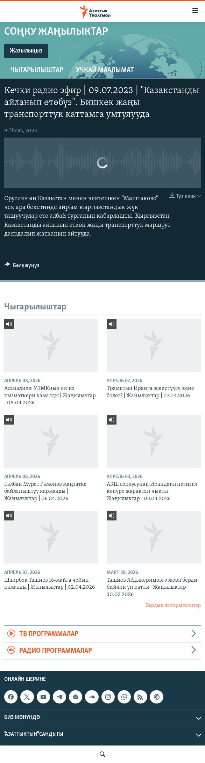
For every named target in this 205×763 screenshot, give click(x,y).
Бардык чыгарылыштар (173, 605)
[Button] (22, 267)
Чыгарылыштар (36, 70)
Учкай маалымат (105, 70)
